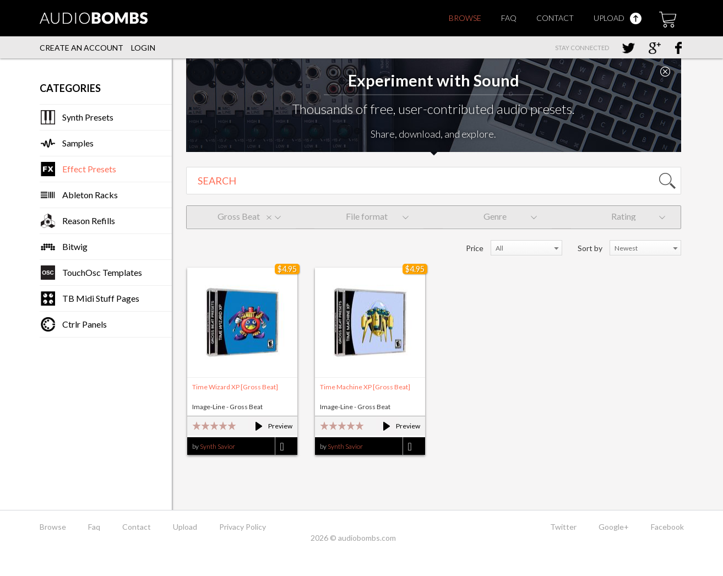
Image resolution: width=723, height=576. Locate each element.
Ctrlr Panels (84, 324)
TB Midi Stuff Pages (100, 298)
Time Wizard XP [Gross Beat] (235, 387)
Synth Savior (217, 446)
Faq (509, 18)
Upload (618, 18)
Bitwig (75, 246)
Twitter (563, 526)
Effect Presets (89, 169)
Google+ (614, 526)
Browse (465, 18)
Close (665, 72)
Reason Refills (88, 220)
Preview (269, 426)
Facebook (667, 526)
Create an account (81, 47)
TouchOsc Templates (102, 272)
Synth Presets (87, 117)
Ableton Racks (90, 194)
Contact (555, 18)
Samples (78, 143)
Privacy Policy (242, 526)
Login (143, 47)
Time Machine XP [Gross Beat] (365, 387)
